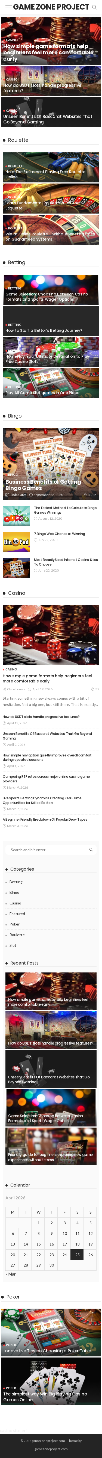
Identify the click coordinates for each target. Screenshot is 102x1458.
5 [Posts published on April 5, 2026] (90, 1222)
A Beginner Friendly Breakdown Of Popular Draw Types (45, 819)
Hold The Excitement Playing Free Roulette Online (45, 174)
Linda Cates (18, 495)
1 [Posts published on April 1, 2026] (39, 1222)
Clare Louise (16, 689)
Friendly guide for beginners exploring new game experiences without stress (50, 1157)
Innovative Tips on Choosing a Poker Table (47, 1351)
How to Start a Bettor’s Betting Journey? (43, 330)
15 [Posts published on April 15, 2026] (38, 1244)
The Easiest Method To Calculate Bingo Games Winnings (65, 510)
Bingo (13, 474)
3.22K (90, 494)
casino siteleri (13, 1430)
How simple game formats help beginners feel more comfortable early (48, 52)
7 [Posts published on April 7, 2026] (26, 1233)
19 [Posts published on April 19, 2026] (90, 1244)
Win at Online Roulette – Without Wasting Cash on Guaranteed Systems (50, 236)
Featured (17, 913)
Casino (12, 39)
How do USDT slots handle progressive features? (42, 88)
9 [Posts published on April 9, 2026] (52, 1233)
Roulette (16, 165)
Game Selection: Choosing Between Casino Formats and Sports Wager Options (46, 296)
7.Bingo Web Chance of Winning (59, 533)
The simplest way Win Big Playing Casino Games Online (45, 1396)
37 (95, 689)
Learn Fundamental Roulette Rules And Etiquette (42, 205)
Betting (14, 288)
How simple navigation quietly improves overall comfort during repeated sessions (47, 757)
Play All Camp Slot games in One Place (42, 392)
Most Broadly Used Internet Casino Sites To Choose (66, 562)
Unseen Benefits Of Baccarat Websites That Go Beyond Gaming (47, 119)
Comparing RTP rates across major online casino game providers (46, 778)
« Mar (10, 1273)
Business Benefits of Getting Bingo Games (43, 485)
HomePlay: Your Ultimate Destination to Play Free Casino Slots (47, 359)
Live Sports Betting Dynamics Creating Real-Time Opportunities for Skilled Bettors (42, 800)
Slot (13, 945)
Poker (15, 924)
